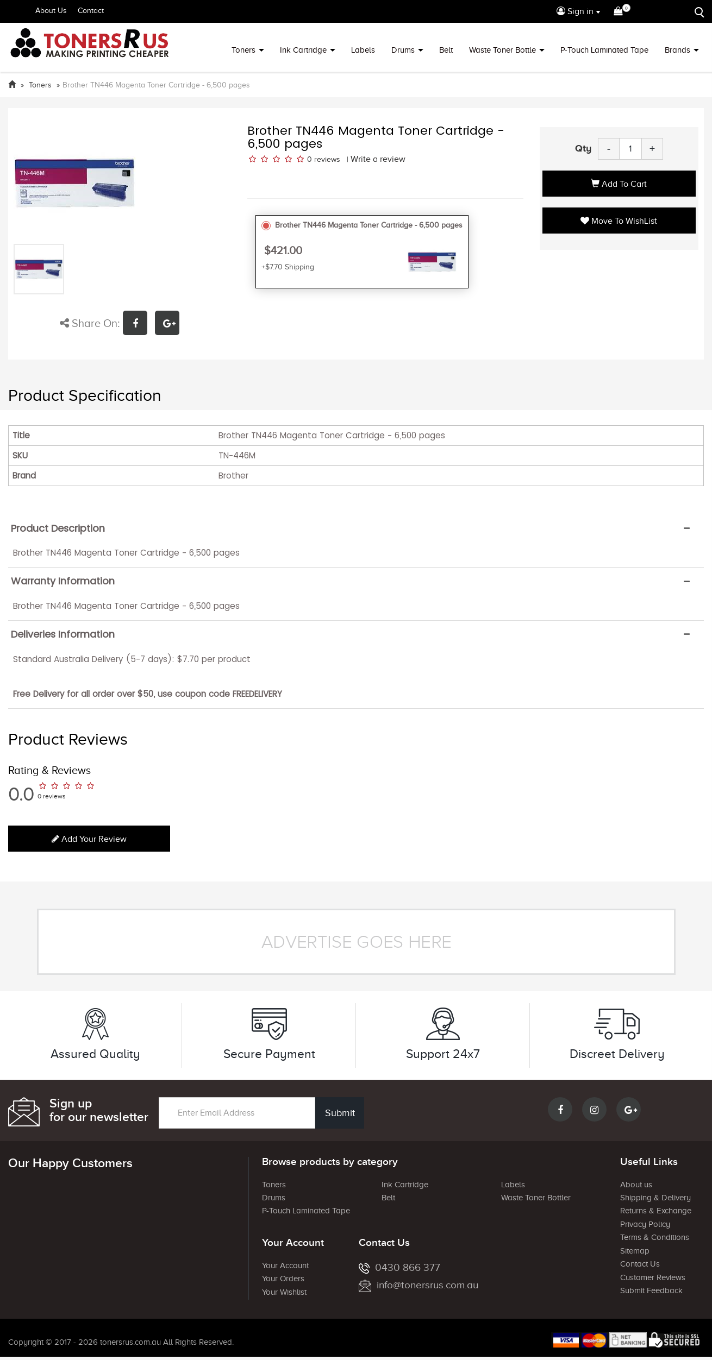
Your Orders (283, 1278)
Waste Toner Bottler (536, 1197)
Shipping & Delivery (655, 1197)
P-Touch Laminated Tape (604, 50)
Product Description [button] (58, 528)
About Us (51, 11)
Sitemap (634, 1250)
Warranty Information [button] (63, 581)
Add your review (89, 839)
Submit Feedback (651, 1290)
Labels (363, 50)
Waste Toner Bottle (502, 50)
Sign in (575, 11)
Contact (91, 11)
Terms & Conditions (654, 1237)
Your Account (285, 1265)
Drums (403, 50)
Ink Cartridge (303, 50)
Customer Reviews (652, 1277)
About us (636, 1184)
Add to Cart (619, 184)
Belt (446, 50)
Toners (243, 50)
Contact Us (640, 1264)
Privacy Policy (645, 1224)
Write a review (378, 159)
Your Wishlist (284, 1292)
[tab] (356, 528)
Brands (677, 50)
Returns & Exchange (655, 1210)
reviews (327, 159)
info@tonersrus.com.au (418, 1284)
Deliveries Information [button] (63, 634)
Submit (340, 1112)
